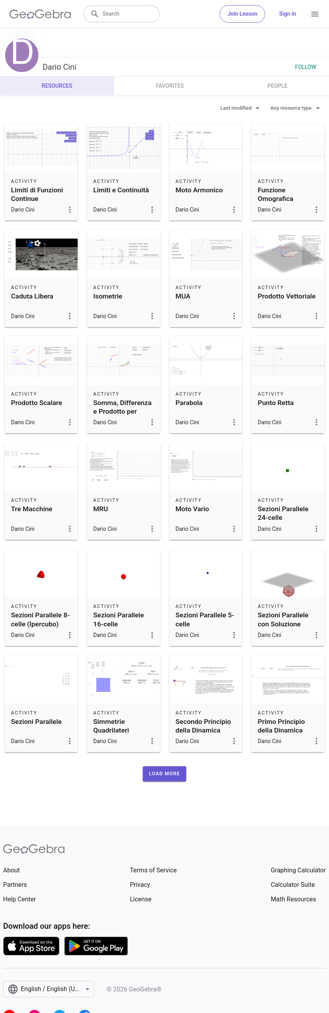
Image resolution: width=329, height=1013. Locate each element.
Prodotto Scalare (36, 403)
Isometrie (107, 296)
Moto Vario (192, 509)
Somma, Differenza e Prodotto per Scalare (122, 411)
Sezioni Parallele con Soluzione (283, 619)
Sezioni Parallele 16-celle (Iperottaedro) (118, 624)
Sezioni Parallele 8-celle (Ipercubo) (40, 619)
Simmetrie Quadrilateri (111, 726)
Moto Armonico (199, 190)
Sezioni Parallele (36, 721)
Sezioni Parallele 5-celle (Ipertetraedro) (205, 624)
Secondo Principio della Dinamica (203, 726)
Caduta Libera (32, 296)
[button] (164, 773)
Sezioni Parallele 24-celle (283, 513)
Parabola (189, 403)
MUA (183, 296)
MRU (100, 509)
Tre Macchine (32, 509)
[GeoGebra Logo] (40, 14)
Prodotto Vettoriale (287, 296)
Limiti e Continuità (121, 190)
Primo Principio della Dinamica (281, 726)
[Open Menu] (315, 14)
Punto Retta (276, 403)
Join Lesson (242, 14)
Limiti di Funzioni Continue (37, 194)
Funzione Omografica (275, 194)
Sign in (287, 14)
